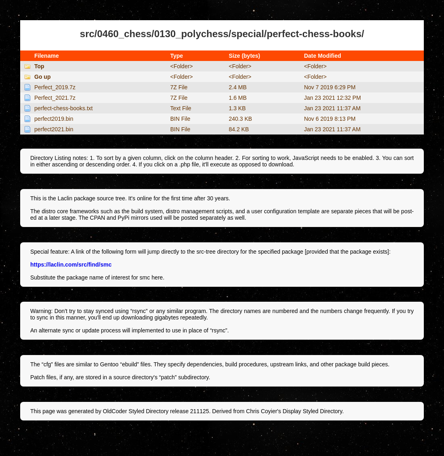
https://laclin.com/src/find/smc (71, 264)
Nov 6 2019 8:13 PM (330, 119)
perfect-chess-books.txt (63, 108)
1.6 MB (238, 98)
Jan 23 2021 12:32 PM (332, 98)
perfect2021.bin (53, 129)
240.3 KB (240, 119)
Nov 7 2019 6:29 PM (330, 87)
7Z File (179, 87)
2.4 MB (238, 87)
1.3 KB (237, 108)
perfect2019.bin (53, 119)
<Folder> (181, 66)
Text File (180, 108)
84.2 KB (239, 129)
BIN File (180, 119)
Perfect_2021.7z (54, 98)
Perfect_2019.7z (54, 87)
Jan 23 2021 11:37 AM (332, 108)
